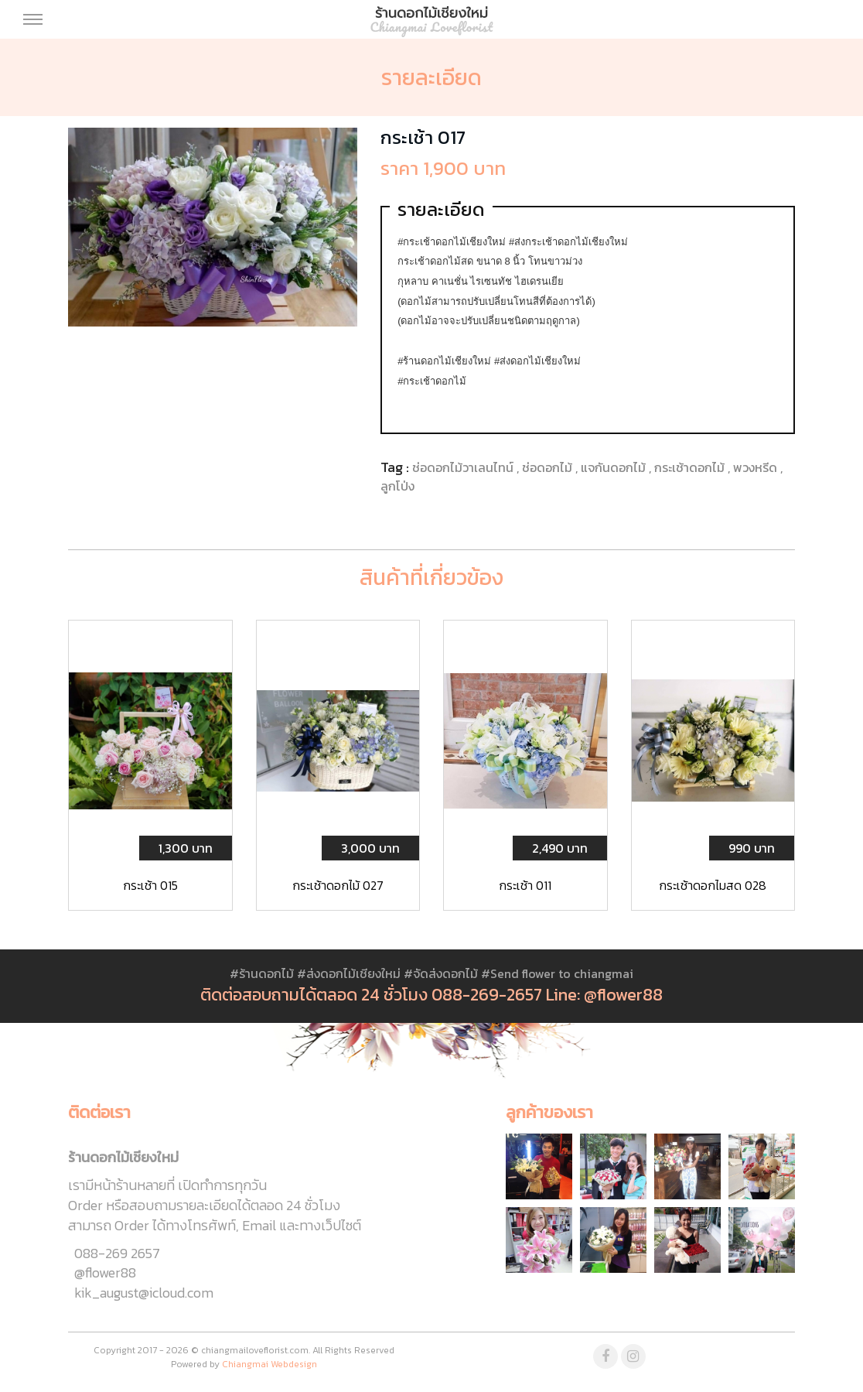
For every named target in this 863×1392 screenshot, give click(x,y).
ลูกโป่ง (397, 486)
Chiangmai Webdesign (269, 1364)
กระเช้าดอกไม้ (691, 467)
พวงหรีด (756, 467)
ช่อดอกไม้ (548, 467)
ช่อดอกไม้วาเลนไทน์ (464, 467)
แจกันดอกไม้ (615, 467)
